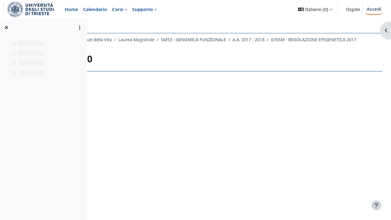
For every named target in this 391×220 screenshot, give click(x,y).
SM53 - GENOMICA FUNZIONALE (247, 39)
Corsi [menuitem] (117, 9)
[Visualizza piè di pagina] (376, 205)
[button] (315, 9)
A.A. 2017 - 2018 (303, 39)
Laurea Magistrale (191, 39)
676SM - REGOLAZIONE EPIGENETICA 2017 (148, 47)
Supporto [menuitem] (142, 9)
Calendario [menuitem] (95, 9)
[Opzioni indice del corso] (80, 27)
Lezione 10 (208, 47)
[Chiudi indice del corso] (6, 27)
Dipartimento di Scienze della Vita (132, 39)
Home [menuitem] (71, 9)
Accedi (374, 9)
